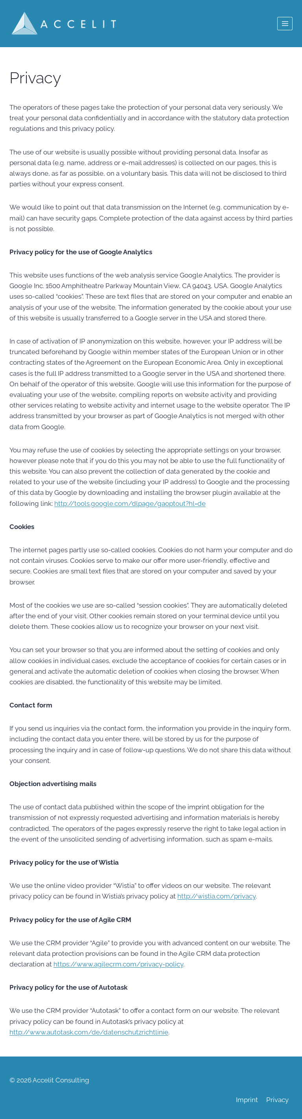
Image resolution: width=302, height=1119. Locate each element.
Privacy (277, 1100)
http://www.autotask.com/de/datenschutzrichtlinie (88, 1032)
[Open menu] (285, 23)
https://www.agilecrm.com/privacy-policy (118, 964)
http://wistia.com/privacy (216, 896)
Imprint (247, 1100)
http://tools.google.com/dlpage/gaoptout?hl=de (130, 503)
